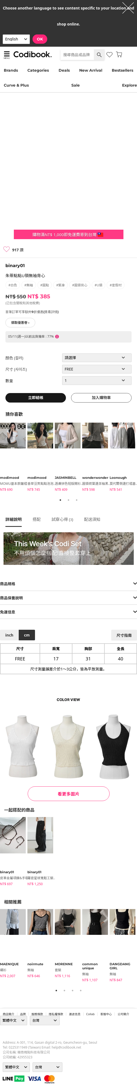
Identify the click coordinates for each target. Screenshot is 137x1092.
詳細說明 (13, 519)
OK (40, 39)
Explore (129, 85)
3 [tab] (76, 500)
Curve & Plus (16, 85)
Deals (64, 70)
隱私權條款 (56, 1014)
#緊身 (60, 285)
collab (90, 1014)
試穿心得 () (62, 519)
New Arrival (90, 70)
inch (9, 635)
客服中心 (106, 1014)
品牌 (23, 1014)
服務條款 (37, 1014)
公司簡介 (123, 1014)
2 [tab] (68, 500)
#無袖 (28, 285)
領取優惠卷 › (20, 322)
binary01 (15, 265)
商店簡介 (8, 1014)
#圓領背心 (79, 285)
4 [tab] (81, 990)
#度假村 (116, 285)
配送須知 (92, 519)
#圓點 (44, 285)
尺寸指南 (124, 635)
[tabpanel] (13, 458)
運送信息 (75, 1014)
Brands (11, 70)
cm (27, 635)
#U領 (99, 285)
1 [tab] (60, 500)
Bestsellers (122, 70)
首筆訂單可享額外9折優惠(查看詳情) (32, 312)
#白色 (12, 285)
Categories (38, 70)
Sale (75, 85)
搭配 (37, 519)
